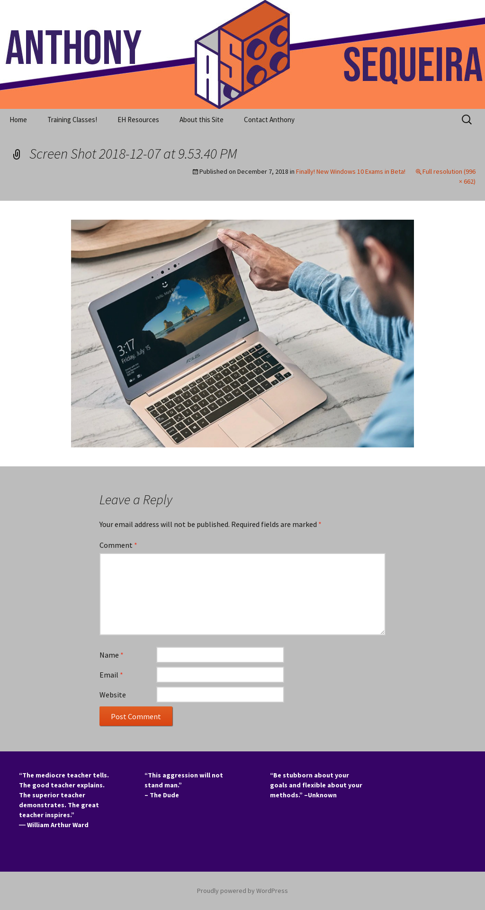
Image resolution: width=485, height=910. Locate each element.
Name (111, 655)
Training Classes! (72, 119)
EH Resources (138, 119)
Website (112, 694)
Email (111, 674)
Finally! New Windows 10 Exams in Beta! (350, 171)
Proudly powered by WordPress (242, 890)
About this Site (202, 119)
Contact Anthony (269, 119)
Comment (118, 545)
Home (18, 119)
